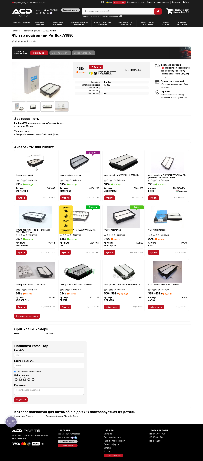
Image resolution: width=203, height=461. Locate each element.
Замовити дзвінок (67, 442)
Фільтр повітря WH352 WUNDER (30, 284)
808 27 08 (42, 13)
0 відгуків (31, 41)
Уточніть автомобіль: (21, 52)
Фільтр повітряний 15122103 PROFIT (77, 284)
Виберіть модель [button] (83, 53)
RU (102, 2)
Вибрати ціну (112, 307)
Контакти (176, 2)
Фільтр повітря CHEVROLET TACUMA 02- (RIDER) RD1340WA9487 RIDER (167, 176)
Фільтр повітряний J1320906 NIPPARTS (122, 284)
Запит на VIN (119, 2)
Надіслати (21, 400)
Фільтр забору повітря (70, 175)
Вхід (186, 2)
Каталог (107, 448)
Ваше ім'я (19, 350)
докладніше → (166, 77)
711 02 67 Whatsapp (47, 10)
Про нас (107, 451)
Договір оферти (111, 444)
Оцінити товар (21, 375)
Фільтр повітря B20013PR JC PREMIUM (121, 175)
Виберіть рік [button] (39, 53)
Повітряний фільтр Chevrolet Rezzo (62, 416)
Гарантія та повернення (158, 2)
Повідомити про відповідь (27, 371)
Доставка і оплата (135, 2)
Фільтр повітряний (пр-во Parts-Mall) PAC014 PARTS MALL (33, 231)
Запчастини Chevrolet (24, 416)
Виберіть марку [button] (60, 53)
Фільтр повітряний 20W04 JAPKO (163, 284)
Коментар (20, 385)
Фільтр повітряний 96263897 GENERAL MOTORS (77, 231)
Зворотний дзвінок (70, 10)
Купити (96, 67)
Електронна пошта (24, 361)
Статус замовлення (113, 455)
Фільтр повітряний (24, 175)
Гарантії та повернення (114, 441)
